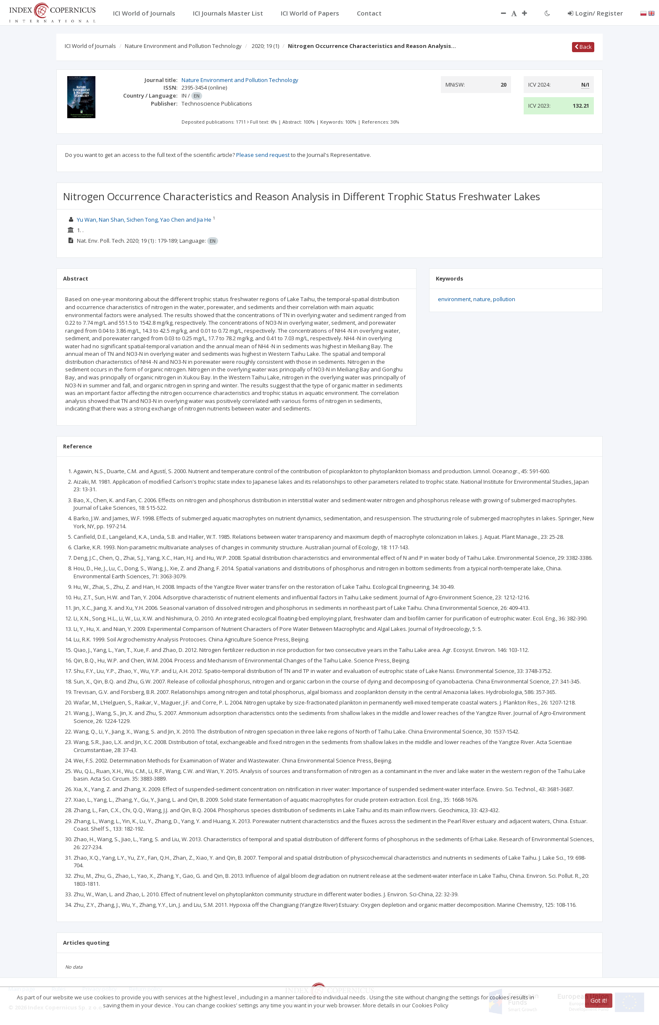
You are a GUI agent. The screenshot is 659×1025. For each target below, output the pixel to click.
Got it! (598, 1000)
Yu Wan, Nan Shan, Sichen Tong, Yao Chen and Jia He (145, 219)
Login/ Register (595, 13)
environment (454, 299)
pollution (504, 299)
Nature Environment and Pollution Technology (183, 46)
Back (583, 46)
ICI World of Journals (90, 46)
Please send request (263, 155)
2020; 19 (265, 46)
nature (481, 299)
